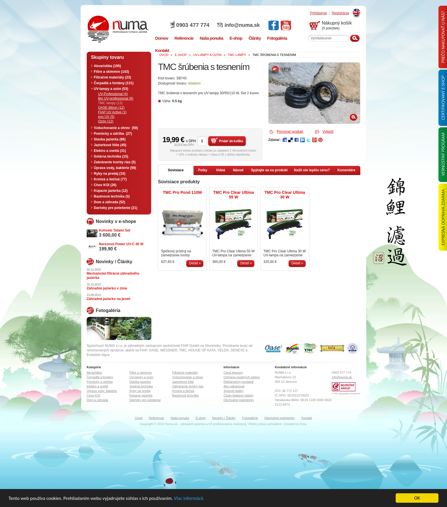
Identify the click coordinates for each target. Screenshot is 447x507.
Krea (303, 424)
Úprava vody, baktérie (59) (115, 168)
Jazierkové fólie (183, 381)
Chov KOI (93, 395)
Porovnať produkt (290, 132)
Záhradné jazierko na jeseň (108, 299)
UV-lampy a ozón (141, 377)
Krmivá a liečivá (183, 391)
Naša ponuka (179, 418)
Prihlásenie (318, 13)
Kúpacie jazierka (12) (111, 191)
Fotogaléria (250, 418)
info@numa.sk (242, 25)
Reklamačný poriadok (239, 381)
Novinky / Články (223, 418)
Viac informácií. (189, 498)
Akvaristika (94, 372)
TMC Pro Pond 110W (182, 192)
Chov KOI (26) (105, 185)
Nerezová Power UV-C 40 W (121, 244)
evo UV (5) (106, 117)
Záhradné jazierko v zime (107, 288)
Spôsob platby (233, 391)
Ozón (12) (105, 121)
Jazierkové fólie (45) (110, 145)
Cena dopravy (233, 372)
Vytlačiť (328, 132)
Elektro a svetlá (97, 386)
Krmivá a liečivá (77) (110, 179)
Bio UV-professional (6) (115, 98)
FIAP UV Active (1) (112, 112)
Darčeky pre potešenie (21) (115, 208)
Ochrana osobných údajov (242, 377)
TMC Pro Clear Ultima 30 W (284, 194)
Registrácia (340, 13)
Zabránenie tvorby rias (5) (115, 162)
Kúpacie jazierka (141, 395)
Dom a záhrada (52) (109, 202)
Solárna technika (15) (111, 156)
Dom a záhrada (97, 400)
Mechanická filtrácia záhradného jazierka (113, 275)
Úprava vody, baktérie (102, 391)
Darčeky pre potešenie (145, 400)
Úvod (138, 418)
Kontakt (306, 418)
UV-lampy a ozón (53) (111, 89)
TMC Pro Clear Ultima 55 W (233, 194)
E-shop (201, 418)
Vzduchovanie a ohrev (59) (116, 128)
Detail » (195, 263)
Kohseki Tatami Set (114, 230)
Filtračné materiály (185, 372)
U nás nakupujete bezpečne (346, 393)
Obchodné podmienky (239, 400)
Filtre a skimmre (140, 372)
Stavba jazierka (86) (109, 139)
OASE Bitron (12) (111, 108)
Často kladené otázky (238, 395)
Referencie (156, 418)
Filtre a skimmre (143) (111, 72)
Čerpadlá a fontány (100, 377)
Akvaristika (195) (107, 66)
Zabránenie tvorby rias (187, 386)
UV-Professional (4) (113, 94)
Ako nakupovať (234, 386)
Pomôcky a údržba (100, 381)
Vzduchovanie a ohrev (187, 377)
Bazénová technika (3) (112, 196)
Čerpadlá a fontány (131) (113, 83)
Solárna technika (141, 386)
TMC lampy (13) (110, 103)
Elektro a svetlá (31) (110, 151)
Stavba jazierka (140, 381)
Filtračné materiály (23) (112, 77)
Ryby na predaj (140, 391)
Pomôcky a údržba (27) (113, 134)
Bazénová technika (185, 395)
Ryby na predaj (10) (109, 174)
